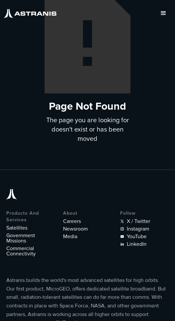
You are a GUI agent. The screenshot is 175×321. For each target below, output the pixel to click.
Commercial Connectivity (21, 251)
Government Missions (20, 238)
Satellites (16, 228)
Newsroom (75, 229)
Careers (72, 221)
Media (70, 236)
